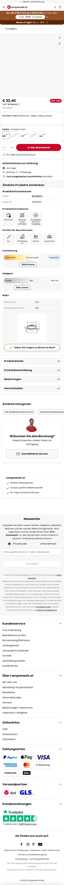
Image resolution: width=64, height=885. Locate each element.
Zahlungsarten (10, 645)
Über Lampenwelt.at (17, 676)
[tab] (32, 645)
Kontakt (7, 655)
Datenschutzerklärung (47, 610)
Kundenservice (13, 624)
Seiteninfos (11, 722)
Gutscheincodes (11, 697)
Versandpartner (14, 784)
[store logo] (19, 7)
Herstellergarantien (13, 660)
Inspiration (8, 712)
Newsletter (8, 692)
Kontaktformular (43, 607)
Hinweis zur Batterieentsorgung (33, 854)
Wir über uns (9, 682)
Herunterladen (13, 388)
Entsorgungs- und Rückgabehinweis (32, 859)
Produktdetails (13, 361)
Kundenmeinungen (16, 804)
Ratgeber (22, 712)
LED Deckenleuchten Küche (19, 412)
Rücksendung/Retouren (16, 640)
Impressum (9, 739)
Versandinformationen (15, 650)
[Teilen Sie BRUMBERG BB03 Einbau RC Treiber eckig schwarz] (59, 43)
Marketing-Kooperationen (17, 687)
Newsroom (26, 707)
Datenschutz (9, 734)
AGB (4, 729)
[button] (59, 38)
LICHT (30, 17)
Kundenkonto (10, 666)
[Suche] (55, 7)
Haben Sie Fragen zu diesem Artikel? (34, 347)
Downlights (11, 28)
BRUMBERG (37, 196)
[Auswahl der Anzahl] (8, 147)
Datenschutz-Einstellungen (16, 850)
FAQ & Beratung (11, 630)
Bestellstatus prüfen (14, 635)
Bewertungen (12, 379)
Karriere (7, 702)
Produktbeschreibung (18, 370)
